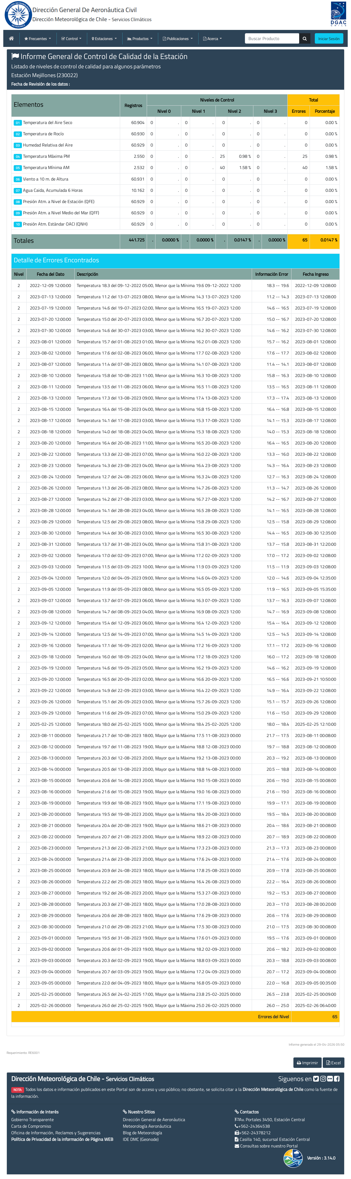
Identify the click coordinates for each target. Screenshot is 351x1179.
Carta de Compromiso (31, 1126)
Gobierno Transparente (32, 1119)
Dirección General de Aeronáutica (154, 1119)
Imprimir (307, 1062)
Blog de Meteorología (142, 1132)
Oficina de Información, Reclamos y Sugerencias (55, 1132)
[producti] (272, 38)
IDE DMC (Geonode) (140, 1139)
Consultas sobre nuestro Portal (269, 1146)
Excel (333, 1062)
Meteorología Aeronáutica (147, 1126)
